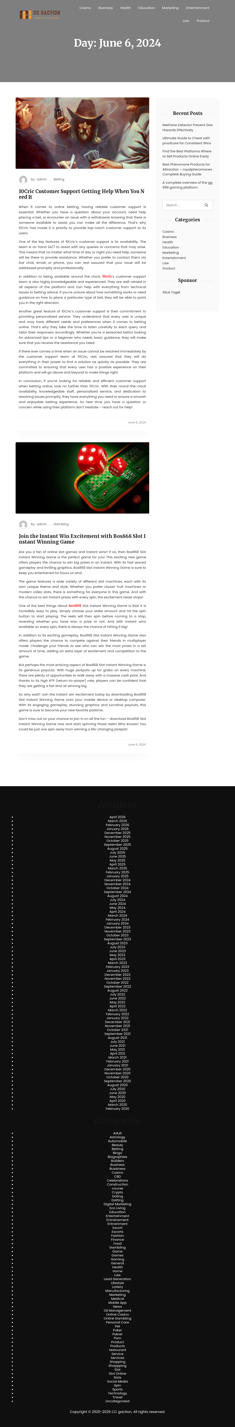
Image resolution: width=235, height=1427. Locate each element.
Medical (117, 1299)
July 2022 (117, 994)
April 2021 (117, 1053)
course (117, 1188)
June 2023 (117, 951)
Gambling (61, 524)
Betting (59, 179)
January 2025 (117, 876)
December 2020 (117, 1069)
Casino (85, 7)
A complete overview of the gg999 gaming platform (187, 185)
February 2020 (117, 1109)
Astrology (117, 1137)
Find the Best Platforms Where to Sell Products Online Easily (186, 154)
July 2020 (117, 1089)
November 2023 (118, 931)
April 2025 (117, 864)
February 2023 (117, 967)
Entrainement (117, 1220)
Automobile (117, 1141)
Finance (117, 1240)
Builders (117, 1161)
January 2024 (117, 923)
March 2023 (117, 963)
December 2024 (117, 880)
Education (146, 7)
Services (117, 1358)
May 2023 (117, 955)
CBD (117, 1177)
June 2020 (117, 1093)
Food (117, 1244)
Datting (117, 1200)
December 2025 (117, 833)
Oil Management (117, 1310)
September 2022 (117, 986)
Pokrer (117, 1334)
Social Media (117, 1381)
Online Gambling (117, 1318)
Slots (117, 1377)
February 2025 (117, 872)
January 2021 (117, 1065)
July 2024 (117, 900)
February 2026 (117, 825)
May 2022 (117, 1002)
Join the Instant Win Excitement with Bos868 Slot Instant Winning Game (82, 539)
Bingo (117, 1153)
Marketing (170, 7)
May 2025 (118, 860)
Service (117, 1354)
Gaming (117, 1259)
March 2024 (117, 916)
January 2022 (117, 1018)
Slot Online (117, 1374)
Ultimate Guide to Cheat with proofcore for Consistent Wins (186, 140)
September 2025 (117, 845)
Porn (117, 1338)
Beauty (117, 1145)
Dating (117, 1196)
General (117, 1263)
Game (117, 1251)
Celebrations (117, 1180)
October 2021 (117, 1030)
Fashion (117, 1236)
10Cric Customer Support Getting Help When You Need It (81, 194)
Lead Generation (117, 1279)
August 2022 (117, 990)
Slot (118, 1370)
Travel (117, 1397)
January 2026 (117, 829)
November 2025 (117, 837)
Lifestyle (117, 1283)
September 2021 (117, 1034)
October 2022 (117, 983)
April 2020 (117, 1101)
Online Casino (117, 1314)
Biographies (117, 1157)
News (117, 1307)
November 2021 (117, 1026)
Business (106, 7)
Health (125, 7)
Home (117, 1271)
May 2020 (118, 1097)
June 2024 (117, 904)
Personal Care (117, 1322)
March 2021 (117, 1057)
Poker (117, 1330)
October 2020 (117, 1077)
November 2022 (118, 979)
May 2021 (117, 1050)
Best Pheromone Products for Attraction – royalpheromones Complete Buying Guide (187, 169)
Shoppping (118, 1366)
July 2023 (117, 947)
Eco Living (117, 1208)
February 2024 (117, 919)
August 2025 (117, 849)
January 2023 (117, 971)
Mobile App (117, 1303)
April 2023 (117, 959)
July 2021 (117, 1042)
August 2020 (117, 1085)
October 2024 (117, 888)
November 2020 (117, 1073)
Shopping (118, 1362)
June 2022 (117, 998)
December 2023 (117, 927)
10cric (107, 276)
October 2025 (117, 841)
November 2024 (117, 884)
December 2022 (117, 975)
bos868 (75, 605)
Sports (117, 1389)
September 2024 (117, 892)
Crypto (117, 1192)
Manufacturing (117, 1291)
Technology (117, 1393)
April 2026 (117, 817)
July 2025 (117, 852)
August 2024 (117, 896)
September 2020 (117, 1081)
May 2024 (118, 908)
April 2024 (117, 912)
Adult (117, 1133)
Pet (117, 1326)
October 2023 (117, 935)
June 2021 (118, 1046)
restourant (117, 1350)
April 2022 (117, 1006)
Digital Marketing (117, 1204)
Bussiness (117, 1169)
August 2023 (117, 943)
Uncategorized (117, 1401)
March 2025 (117, 868)
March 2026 (117, 821)
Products (117, 1346)
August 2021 (117, 1038)
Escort (117, 1228)
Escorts (117, 1232)
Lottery (117, 1287)
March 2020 (117, 1105)
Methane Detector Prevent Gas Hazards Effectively (187, 127)
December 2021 (117, 1022)
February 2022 (117, 1014)
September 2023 (117, 939)
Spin (117, 1385)
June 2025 (117, 856)
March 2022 (117, 1010)
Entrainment (118, 1224)
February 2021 (117, 1061)
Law (186, 20)
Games (117, 1255)
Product (203, 20)
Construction (117, 1184)
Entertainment (197, 7)
